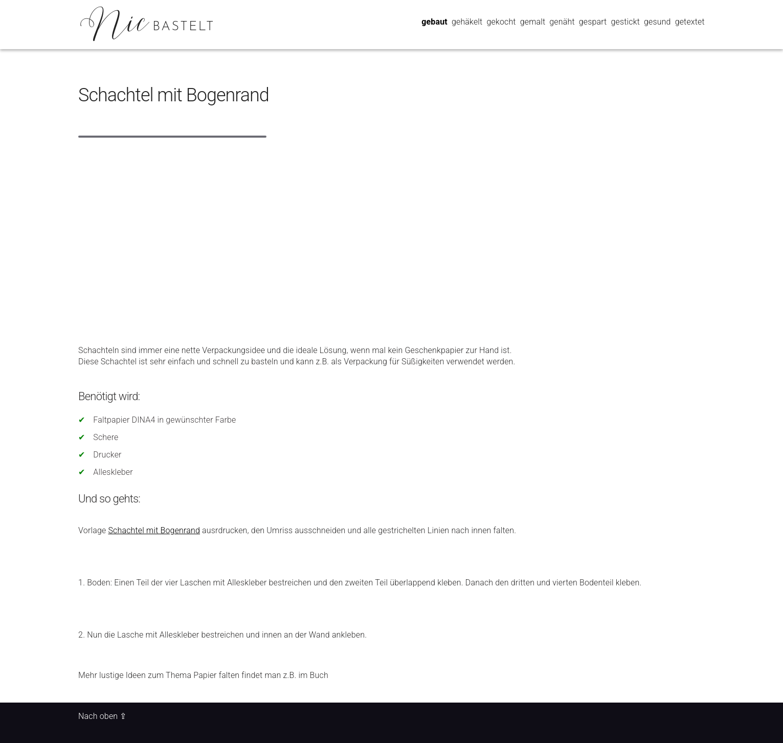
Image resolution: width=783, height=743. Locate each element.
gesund (657, 22)
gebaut (434, 22)
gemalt (533, 22)
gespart (593, 22)
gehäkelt (467, 22)
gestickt (625, 22)
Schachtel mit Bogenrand (173, 95)
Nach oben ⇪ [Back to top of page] (102, 716)
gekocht (501, 22)
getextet (690, 22)
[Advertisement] (391, 230)
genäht (561, 22)
